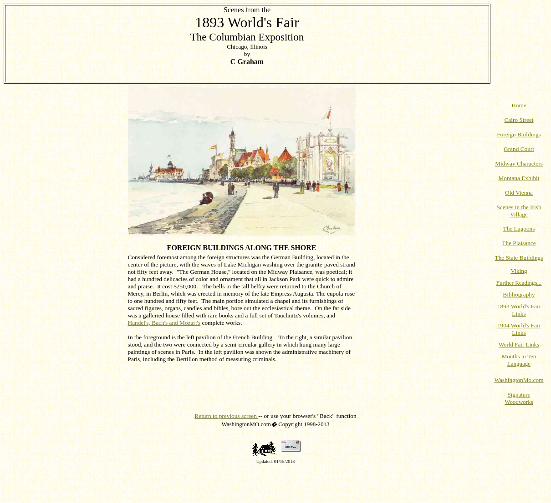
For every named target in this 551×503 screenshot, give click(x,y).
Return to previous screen (226, 415)
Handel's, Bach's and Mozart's (164, 322)
